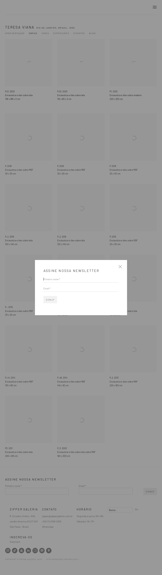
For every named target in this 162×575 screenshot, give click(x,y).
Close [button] (119, 267)
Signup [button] (50, 300)
